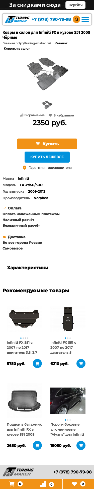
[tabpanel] (24, 319)
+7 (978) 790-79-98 (51, 19)
